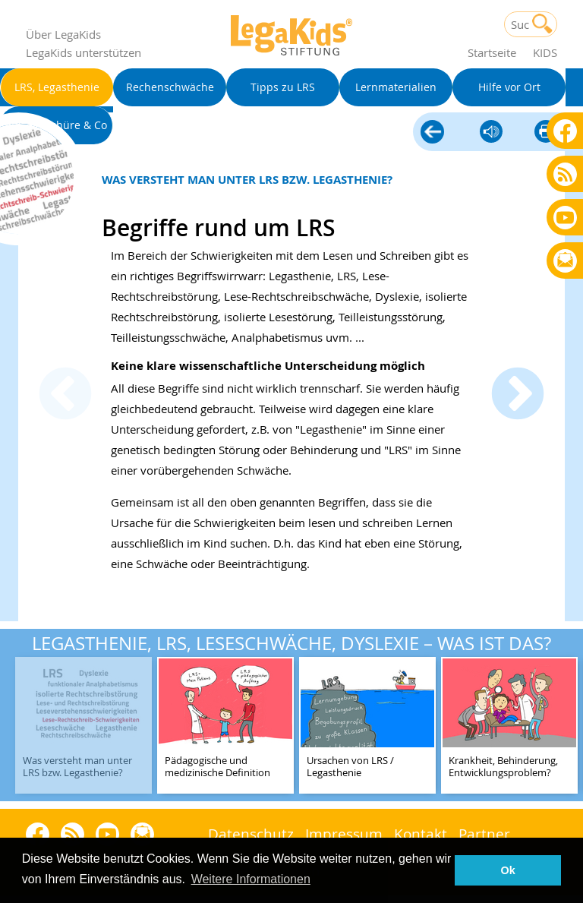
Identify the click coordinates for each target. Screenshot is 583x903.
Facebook (565, 130)
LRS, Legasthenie (432, 133)
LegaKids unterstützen (83, 52)
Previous (65, 395)
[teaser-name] (83, 726)
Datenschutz (251, 833)
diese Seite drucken (545, 132)
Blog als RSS (565, 175)
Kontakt (420, 833)
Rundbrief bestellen (565, 262)
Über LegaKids (63, 34)
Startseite (492, 52)
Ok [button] (508, 870)
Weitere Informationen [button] (250, 879)
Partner (484, 833)
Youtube (565, 216)
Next (517, 395)
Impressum (344, 833)
